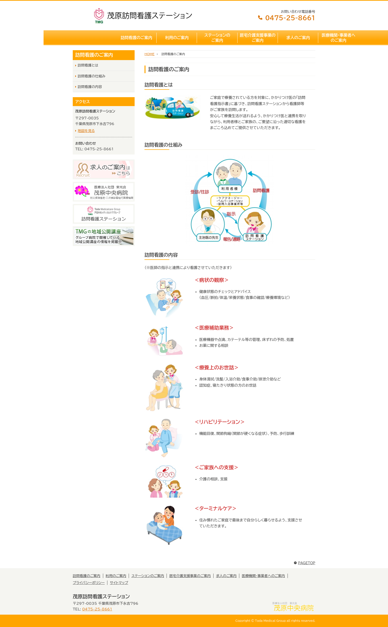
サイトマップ (119, 582)
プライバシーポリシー (89, 582)
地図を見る (86, 131)
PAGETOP (304, 563)
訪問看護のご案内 (93, 38)
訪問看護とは (88, 65)
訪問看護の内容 (90, 87)
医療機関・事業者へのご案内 (295, 37)
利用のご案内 (133, 38)
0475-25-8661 (286, 18)
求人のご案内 (255, 38)
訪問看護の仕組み (91, 76)
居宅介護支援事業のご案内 (214, 37)
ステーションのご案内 (174, 37)
